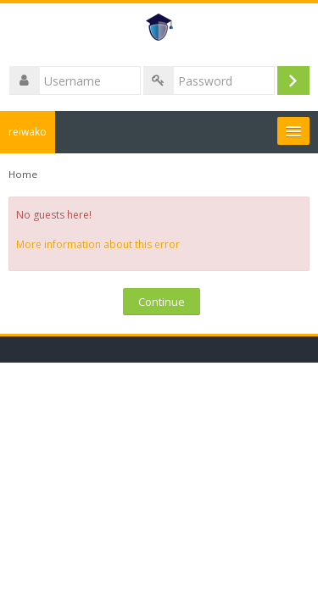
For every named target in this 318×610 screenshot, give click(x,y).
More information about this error (98, 244)
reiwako (27, 132)
